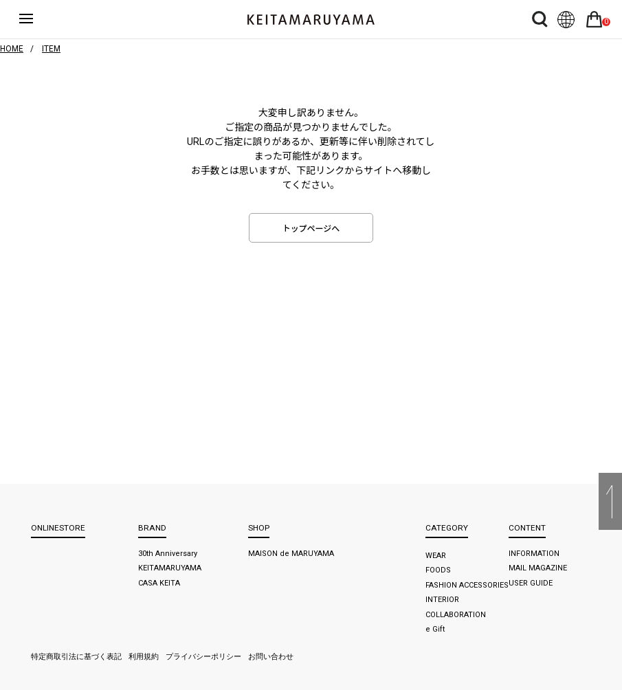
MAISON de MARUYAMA (291, 553)
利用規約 (144, 656)
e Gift (435, 629)
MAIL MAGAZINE (538, 568)
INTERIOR (442, 599)
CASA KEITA (159, 583)
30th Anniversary (167, 553)
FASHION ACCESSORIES (467, 585)
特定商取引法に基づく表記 (76, 656)
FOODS (438, 570)
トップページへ (311, 229)
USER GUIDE (531, 583)
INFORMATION (534, 553)
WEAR (435, 555)
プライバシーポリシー (203, 656)
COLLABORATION (455, 614)
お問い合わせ (270, 656)
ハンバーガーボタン (35, 19)
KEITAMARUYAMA (169, 568)
